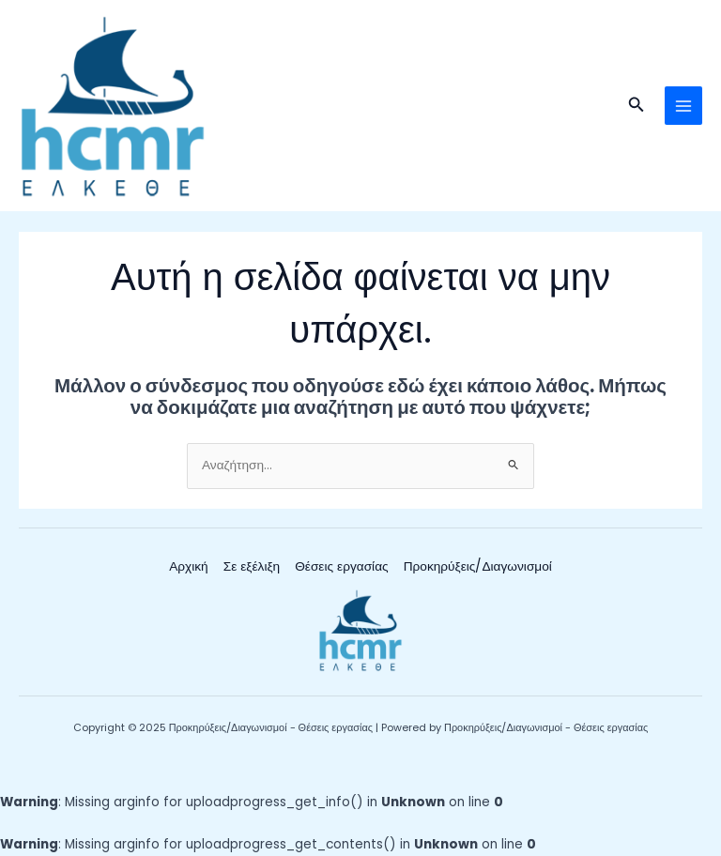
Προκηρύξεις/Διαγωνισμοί (478, 566)
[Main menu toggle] (684, 105)
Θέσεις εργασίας (341, 566)
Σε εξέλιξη (251, 566)
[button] (636, 106)
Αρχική (188, 566)
